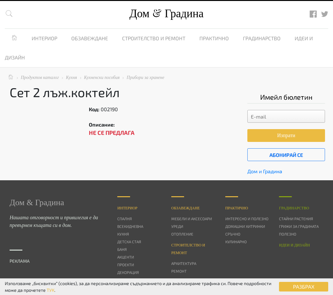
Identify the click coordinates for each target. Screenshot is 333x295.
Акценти (125, 257)
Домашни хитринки (245, 226)
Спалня (124, 218)
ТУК (50, 290)
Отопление (182, 234)
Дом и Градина (264, 171)
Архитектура (183, 263)
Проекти (125, 264)
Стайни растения (296, 218)
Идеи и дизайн (294, 245)
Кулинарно (236, 241)
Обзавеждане (89, 38)
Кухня (123, 234)
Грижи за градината (299, 226)
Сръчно (232, 234)
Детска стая (129, 241)
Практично (214, 38)
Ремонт (179, 271)
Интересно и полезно (246, 218)
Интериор (44, 38)
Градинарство (262, 38)
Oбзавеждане (185, 208)
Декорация (128, 272)
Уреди (177, 226)
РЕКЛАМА (20, 261)
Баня (122, 249)
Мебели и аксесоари (191, 218)
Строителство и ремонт (153, 38)
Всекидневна (130, 226)
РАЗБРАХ (303, 286)
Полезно (287, 234)
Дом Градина (166, 13)
